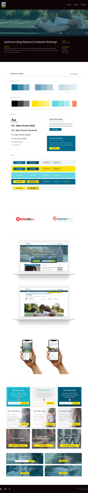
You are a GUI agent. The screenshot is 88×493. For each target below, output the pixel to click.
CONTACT (84, 5)
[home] (3, 4)
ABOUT (69, 5)
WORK (76, 5)
